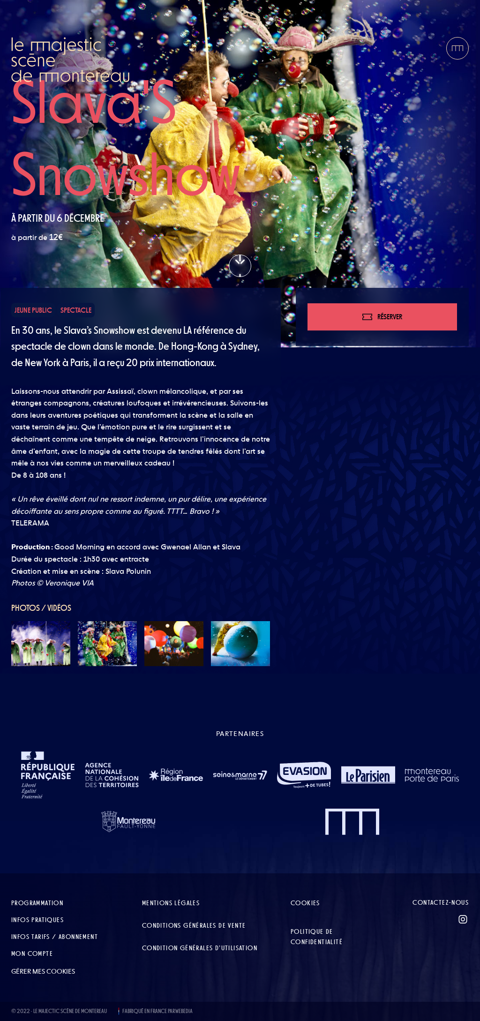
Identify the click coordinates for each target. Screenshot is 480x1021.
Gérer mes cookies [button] (43, 971)
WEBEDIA (184, 1011)
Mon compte (32, 953)
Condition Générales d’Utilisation (199, 948)
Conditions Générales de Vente (194, 925)
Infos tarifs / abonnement (54, 936)
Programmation (37, 903)
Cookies (305, 903)
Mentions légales (171, 903)
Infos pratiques (37, 919)
